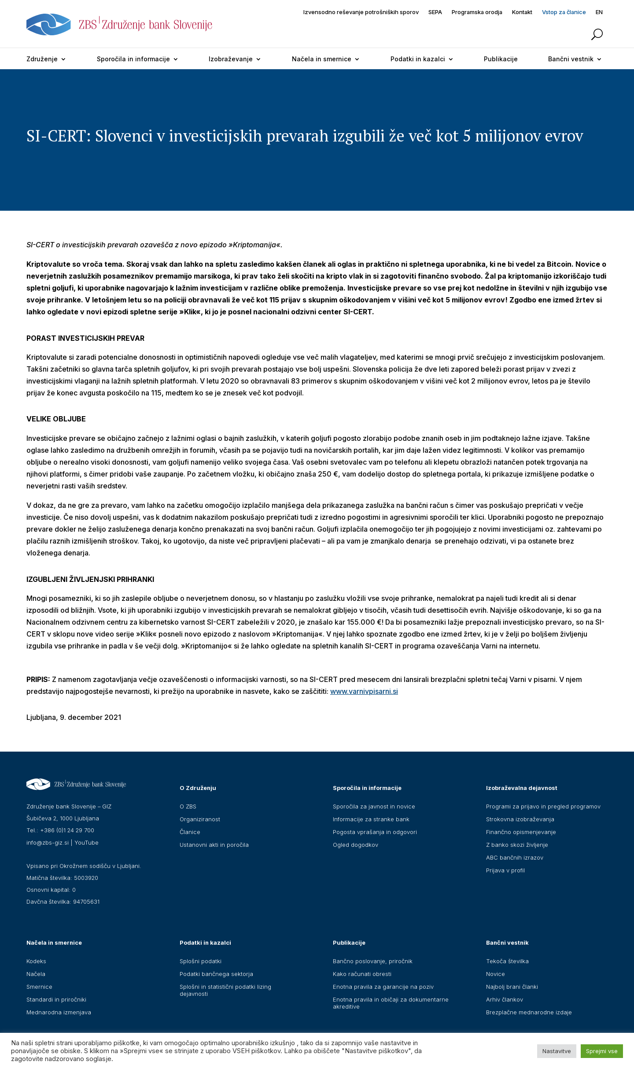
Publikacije (501, 59)
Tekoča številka (507, 961)
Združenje (42, 59)
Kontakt (522, 12)
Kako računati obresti (362, 973)
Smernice (39, 986)
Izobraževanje (231, 59)
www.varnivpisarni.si (364, 691)
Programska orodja (477, 12)
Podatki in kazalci (418, 59)
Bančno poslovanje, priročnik (373, 961)
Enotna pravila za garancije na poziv (383, 986)
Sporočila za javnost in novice (374, 806)
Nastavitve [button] (556, 1050)
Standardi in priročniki (56, 999)
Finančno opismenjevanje (521, 831)
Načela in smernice (321, 59)
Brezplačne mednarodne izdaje (529, 1012)
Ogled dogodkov (355, 844)
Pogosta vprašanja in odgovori (375, 831)
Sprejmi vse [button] (602, 1050)
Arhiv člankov (504, 999)
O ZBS (188, 806)
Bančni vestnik (570, 59)
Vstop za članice (564, 12)
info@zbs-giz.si (47, 842)
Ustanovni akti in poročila (214, 844)
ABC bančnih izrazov (514, 857)
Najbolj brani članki (512, 986)
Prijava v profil (505, 870)
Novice (495, 973)
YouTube (86, 842)
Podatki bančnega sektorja (216, 973)
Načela (35, 973)
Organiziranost (200, 819)
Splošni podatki (200, 961)
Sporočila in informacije (133, 59)
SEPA (435, 12)
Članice (190, 831)
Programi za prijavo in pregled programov (543, 806)
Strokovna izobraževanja (520, 819)
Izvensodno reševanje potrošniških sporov (361, 12)
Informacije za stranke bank (371, 819)
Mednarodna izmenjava (58, 1012)
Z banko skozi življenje (517, 844)
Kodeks (36, 961)
